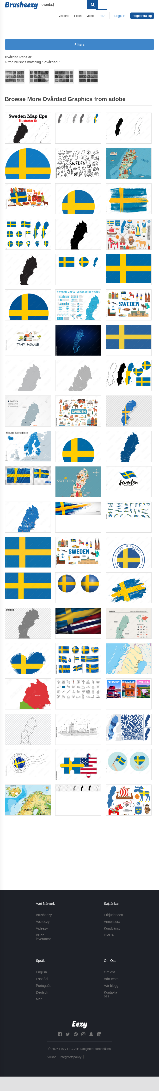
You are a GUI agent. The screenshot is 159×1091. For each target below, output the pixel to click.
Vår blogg (111, 986)
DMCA (109, 935)
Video (90, 16)
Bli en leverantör (43, 937)
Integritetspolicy (70, 1057)
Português (43, 986)
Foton (78, 16)
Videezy (42, 929)
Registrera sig (142, 16)
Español (42, 979)
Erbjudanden (113, 915)
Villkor (51, 1057)
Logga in (119, 16)
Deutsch (42, 992)
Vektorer (64, 16)
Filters (79, 44)
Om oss (110, 972)
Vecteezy (42, 922)
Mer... (40, 999)
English (41, 972)
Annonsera (112, 922)
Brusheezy (44, 915)
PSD (101, 16)
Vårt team (111, 979)
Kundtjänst (112, 929)
